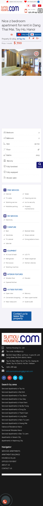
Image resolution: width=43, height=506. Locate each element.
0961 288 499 (32, 12)
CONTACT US (7, 468)
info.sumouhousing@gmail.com (19, 371)
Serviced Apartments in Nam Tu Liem (15, 420)
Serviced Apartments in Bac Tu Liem (15, 434)
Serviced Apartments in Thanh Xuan (15, 413)
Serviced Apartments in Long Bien (14, 416)
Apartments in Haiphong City (12, 441)
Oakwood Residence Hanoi (12, 427)
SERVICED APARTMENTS (11, 451)
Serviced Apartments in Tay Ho (13, 389)
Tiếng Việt (23, 34)
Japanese (35, 34)
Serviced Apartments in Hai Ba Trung (15, 406)
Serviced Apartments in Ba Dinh (13, 392)
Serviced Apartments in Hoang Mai (14, 423)
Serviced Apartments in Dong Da (14, 409)
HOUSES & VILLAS (8, 458)
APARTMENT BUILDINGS (11, 454)
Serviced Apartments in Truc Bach (14, 395)
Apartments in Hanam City (11, 437)
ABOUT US (6, 465)
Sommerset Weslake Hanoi (12, 430)
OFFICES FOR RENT (9, 461)
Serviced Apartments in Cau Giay (14, 399)
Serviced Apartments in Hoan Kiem (14, 402)
